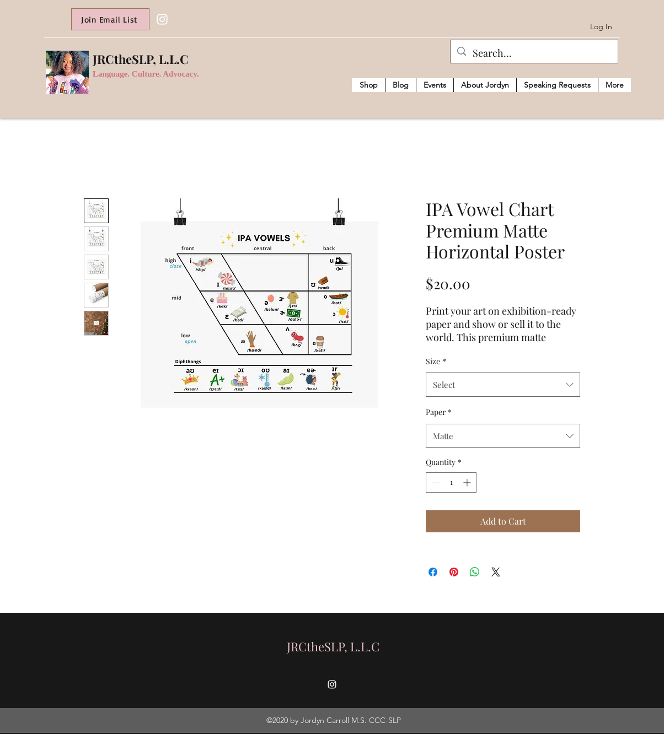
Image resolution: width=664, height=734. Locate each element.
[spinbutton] (451, 482)
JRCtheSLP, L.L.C (141, 59)
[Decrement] (434, 482)
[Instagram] (162, 19)
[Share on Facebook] (433, 572)
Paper (439, 412)
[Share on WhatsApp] (474, 572)
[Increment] (468, 482)
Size (436, 361)
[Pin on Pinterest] (453, 572)
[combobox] (503, 385)
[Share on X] (495, 572)
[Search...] (534, 53)
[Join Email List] (110, 19)
